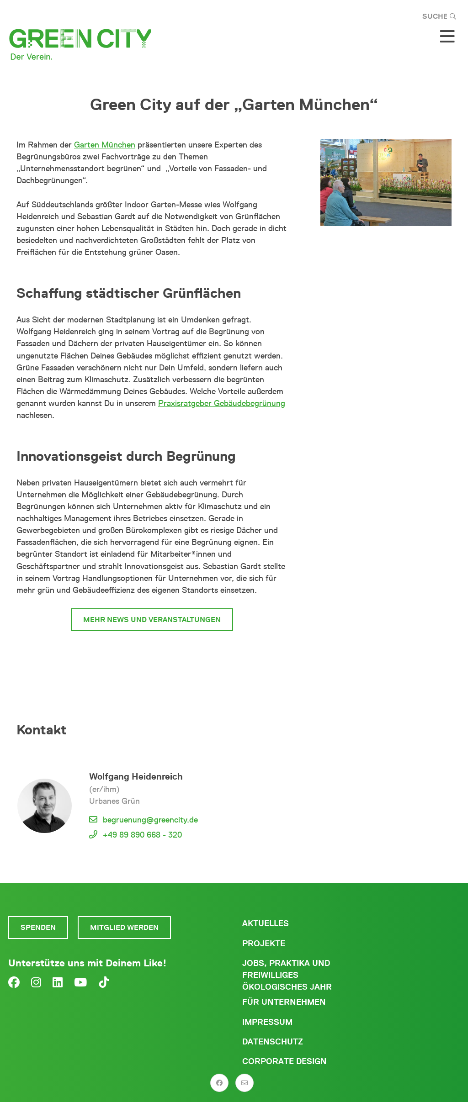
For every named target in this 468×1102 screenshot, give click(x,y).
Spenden (38, 927)
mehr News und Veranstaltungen (152, 619)
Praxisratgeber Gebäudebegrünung (221, 403)
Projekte (263, 944)
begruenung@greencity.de (150, 820)
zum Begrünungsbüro (153, 653)
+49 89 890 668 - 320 (142, 835)
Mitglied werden (124, 927)
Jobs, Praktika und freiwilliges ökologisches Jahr (287, 975)
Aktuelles (265, 923)
